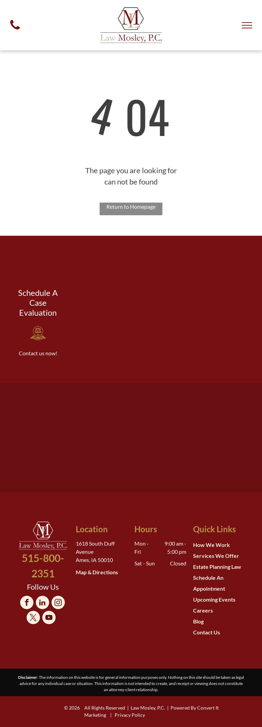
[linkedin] (42, 603)
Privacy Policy (130, 715)
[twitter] (33, 618)
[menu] (247, 25)
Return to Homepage (131, 206)
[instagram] (58, 603)
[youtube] (49, 618)
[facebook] (26, 603)
